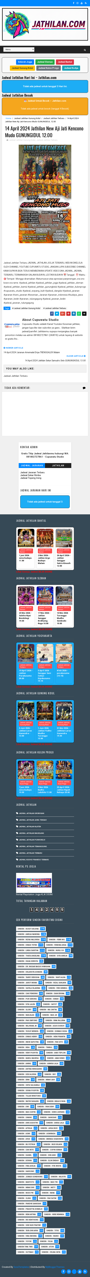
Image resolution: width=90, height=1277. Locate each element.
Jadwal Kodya (71, 68)
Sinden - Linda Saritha (28, 950)
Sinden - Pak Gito (55, 1042)
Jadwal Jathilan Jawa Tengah (33, 820)
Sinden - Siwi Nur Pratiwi (29, 1225)
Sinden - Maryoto (26, 1182)
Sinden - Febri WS (57, 940)
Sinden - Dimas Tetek (27, 945)
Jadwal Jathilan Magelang (31, 833)
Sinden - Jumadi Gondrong (30, 1177)
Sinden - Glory (24, 1010)
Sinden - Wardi (52, 1236)
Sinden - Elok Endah (49, 1161)
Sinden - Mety (49, 1187)
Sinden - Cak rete (26, 1150)
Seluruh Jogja (25, 62)
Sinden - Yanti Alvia (56, 977)
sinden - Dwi (23, 1107)
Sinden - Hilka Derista (28, 961)
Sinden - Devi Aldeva (27, 1074)
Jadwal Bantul (65, 62)
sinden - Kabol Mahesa (28, 1058)
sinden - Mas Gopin (26, 1112)
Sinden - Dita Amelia (58, 956)
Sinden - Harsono (26, 1171)
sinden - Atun (47, 1247)
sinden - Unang (25, 1117)
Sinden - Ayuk (24, 1139)
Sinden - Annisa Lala (48, 1064)
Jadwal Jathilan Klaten (30, 827)
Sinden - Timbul (45, 1047)
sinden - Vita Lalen (26, 1004)
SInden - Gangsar (48, 1117)
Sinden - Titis (52, 1231)
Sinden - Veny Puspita (28, 1053)
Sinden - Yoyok (24, 1241)
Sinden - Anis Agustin (28, 1123)
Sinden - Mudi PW (25, 1193)
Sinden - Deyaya (25, 1161)
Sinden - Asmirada (47, 1134)
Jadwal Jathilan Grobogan (31, 813)
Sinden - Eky (50, 1074)
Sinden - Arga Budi (49, 1128)
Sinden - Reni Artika (27, 1214)
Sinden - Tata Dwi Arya (28, 1231)
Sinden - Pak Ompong (27, 1020)
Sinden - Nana (48, 1193)
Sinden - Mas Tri (50, 1182)
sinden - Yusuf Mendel (28, 1031)
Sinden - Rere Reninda (54, 1214)
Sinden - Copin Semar (52, 1150)
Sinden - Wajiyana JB (27, 1026)
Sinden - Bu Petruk (26, 1144)
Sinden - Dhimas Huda (57, 1031)
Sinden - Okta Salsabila (29, 1085)
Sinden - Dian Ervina (55, 994)
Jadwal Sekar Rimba (30, 475)
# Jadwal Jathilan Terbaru (54, 308)
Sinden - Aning (24, 1064)
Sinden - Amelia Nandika (29, 934)
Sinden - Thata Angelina (29, 956)
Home (8, 118)
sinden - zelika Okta (51, 1252)
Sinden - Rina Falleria (55, 1020)
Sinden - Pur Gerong (27, 999)
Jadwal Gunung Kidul (22, 68)
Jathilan (58, 465)
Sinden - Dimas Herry (27, 1037)
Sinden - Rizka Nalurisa (28, 940)
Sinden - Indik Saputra (28, 1042)
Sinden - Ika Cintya (48, 1010)
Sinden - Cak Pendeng (28, 994)
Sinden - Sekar (51, 999)
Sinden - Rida (24, 1047)
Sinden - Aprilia (25, 1128)
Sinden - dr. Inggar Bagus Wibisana (34, 967)
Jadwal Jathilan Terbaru (53, 118)
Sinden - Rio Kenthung (28, 1220)
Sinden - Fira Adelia (26, 1166)
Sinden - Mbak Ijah (46, 1080)
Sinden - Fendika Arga (56, 945)
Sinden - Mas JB (49, 1015)
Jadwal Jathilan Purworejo (32, 840)
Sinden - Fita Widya (52, 1166)
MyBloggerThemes (54, 1267)
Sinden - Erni (23, 1080)
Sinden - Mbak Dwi (26, 1187)
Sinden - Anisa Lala (55, 1123)
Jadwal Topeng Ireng (30, 478)
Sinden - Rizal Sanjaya (55, 983)
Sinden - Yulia (46, 1241)
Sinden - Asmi (24, 1134)
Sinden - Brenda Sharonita (50, 1139)
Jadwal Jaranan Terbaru (32, 472)
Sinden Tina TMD (25, 1247)
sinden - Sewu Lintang (54, 1112)
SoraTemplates (21, 1267)
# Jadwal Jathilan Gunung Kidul (26, 308)
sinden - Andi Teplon (55, 1053)
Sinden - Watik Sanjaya (28, 1101)
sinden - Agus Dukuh (54, 1026)
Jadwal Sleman (45, 62)
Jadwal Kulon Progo (48, 68)
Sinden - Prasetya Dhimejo (30, 1209)
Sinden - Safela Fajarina (29, 988)
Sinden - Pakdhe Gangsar (29, 1204)
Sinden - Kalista (58, 1177)
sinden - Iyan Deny (45, 1107)
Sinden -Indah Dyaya (56, 1101)
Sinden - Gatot (50, 1004)
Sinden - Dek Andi (48, 1155)
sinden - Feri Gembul (57, 988)
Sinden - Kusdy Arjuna (28, 929)
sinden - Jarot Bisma (27, 983)
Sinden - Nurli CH (56, 950)
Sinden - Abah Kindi (55, 1058)
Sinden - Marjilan (26, 1015)
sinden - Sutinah (25, 1252)
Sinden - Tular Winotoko (29, 1096)
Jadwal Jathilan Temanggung (33, 846)
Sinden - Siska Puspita (28, 1090)
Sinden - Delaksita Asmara (30, 972)
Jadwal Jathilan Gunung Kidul (27, 118)
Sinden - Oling (24, 1198)
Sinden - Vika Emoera (27, 1236)
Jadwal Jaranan (32, 465)
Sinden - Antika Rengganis (30, 1069)
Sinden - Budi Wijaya (53, 1144)
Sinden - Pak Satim (47, 1198)
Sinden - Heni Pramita (55, 1037)
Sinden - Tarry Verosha (28, 977)
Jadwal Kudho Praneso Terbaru (34, 860)
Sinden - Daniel (25, 1155)
